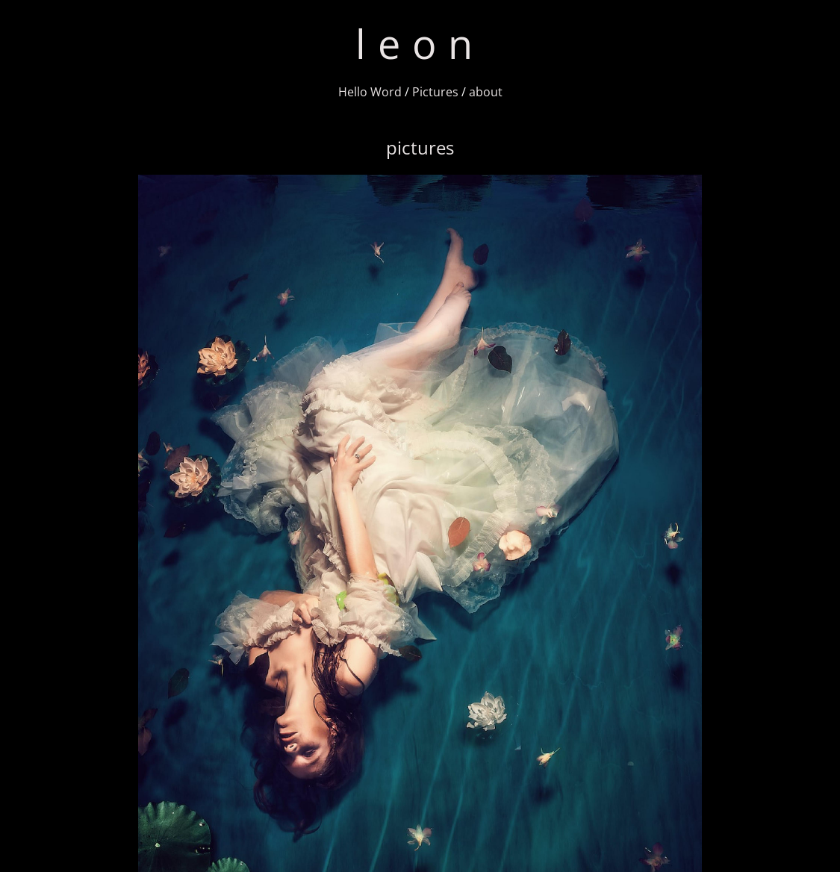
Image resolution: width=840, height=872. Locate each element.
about (486, 92)
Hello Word (370, 92)
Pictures (435, 92)
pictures (420, 147)
